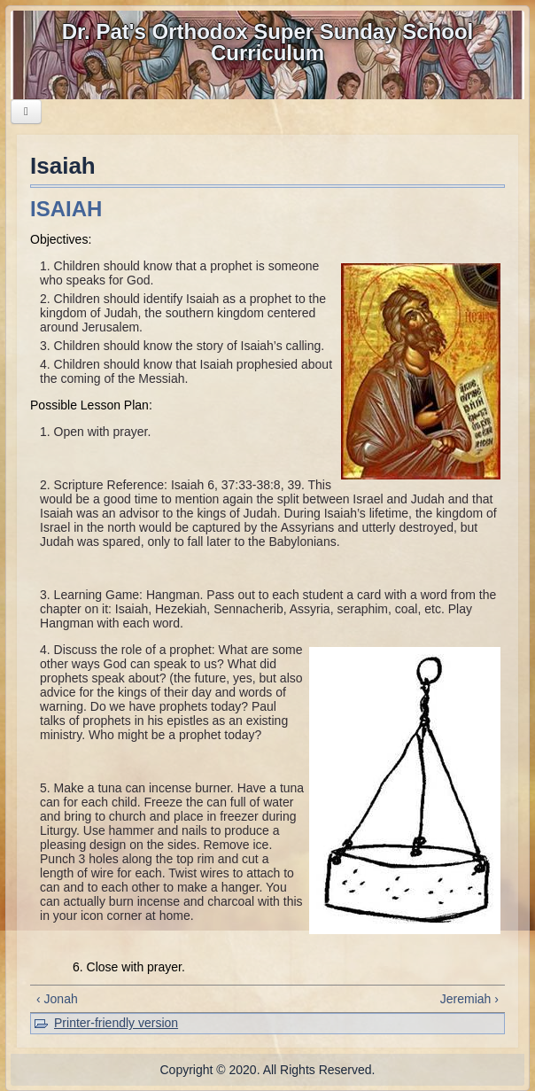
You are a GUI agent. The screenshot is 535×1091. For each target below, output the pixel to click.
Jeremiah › (469, 999)
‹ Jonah (57, 999)
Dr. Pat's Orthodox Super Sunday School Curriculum (267, 42)
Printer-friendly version (116, 1023)
